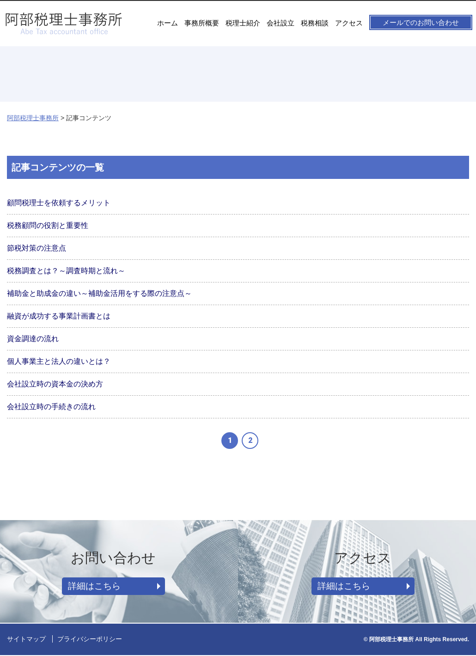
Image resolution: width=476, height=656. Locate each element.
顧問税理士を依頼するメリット (58, 203)
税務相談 (315, 23)
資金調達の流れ (33, 339)
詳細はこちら (96, 587)
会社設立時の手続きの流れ (51, 407)
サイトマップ (26, 640)
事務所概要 (201, 23)
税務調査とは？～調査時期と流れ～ (66, 271)
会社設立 (280, 23)
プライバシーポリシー (89, 640)
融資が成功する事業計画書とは (58, 316)
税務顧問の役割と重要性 (47, 225)
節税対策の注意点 (36, 248)
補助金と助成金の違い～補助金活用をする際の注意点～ (99, 293)
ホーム (167, 23)
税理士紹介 (243, 23)
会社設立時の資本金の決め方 (55, 384)
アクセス (349, 23)
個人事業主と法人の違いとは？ (58, 361)
